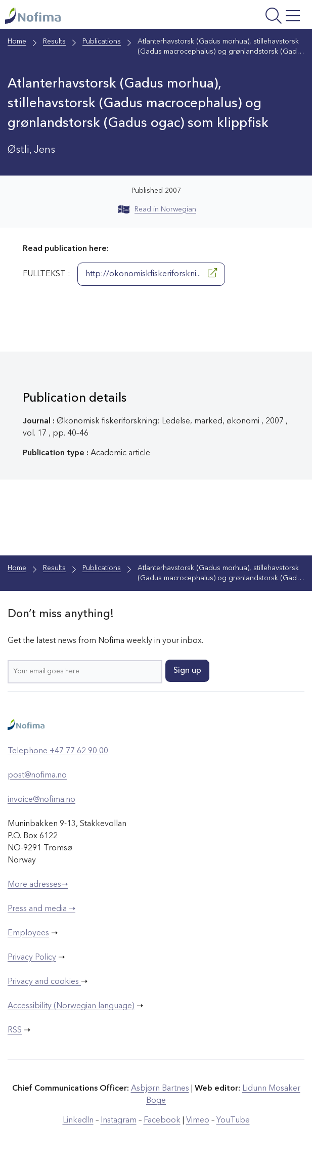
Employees (28, 933)
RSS (15, 1030)
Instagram (119, 1120)
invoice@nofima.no (41, 800)
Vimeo (197, 1120)
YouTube (233, 1120)
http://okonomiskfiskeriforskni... (151, 273)
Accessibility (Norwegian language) (71, 1006)
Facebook (162, 1120)
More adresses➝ (38, 885)
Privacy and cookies (44, 982)
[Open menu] (250, 17)
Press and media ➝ (41, 909)
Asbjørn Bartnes (160, 1089)
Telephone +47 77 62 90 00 (58, 751)
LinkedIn (78, 1120)
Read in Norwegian (157, 209)
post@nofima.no (37, 775)
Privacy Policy (32, 958)
